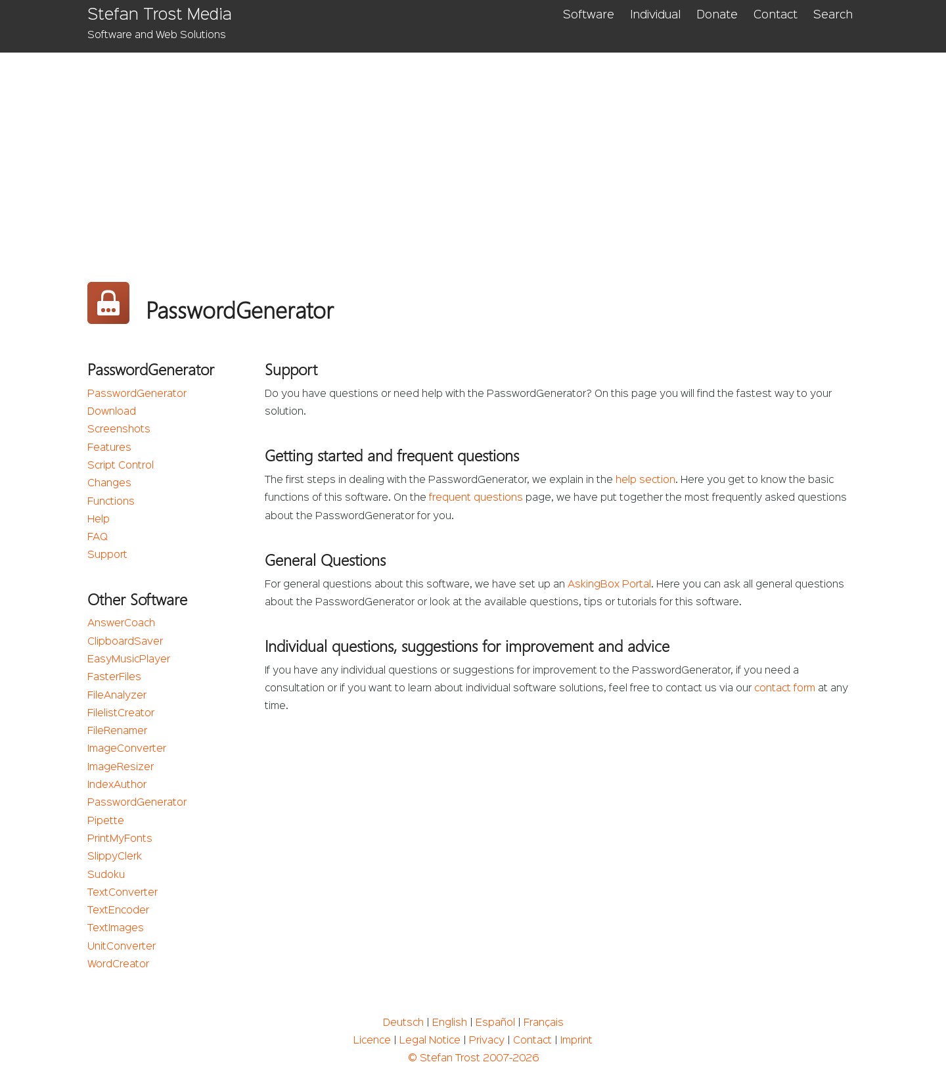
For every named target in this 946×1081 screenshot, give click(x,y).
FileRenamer (117, 731)
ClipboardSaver (125, 642)
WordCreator (118, 964)
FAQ (97, 537)
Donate (717, 15)
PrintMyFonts (119, 839)
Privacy (487, 1041)
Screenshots (118, 429)
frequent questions (476, 498)
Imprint (576, 1041)
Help (98, 519)
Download (111, 412)
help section (645, 480)
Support (107, 555)
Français (544, 1023)
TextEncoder (118, 910)
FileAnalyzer (116, 696)
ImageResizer (120, 767)
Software (588, 15)
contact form (784, 688)
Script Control (120, 466)
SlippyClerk (114, 857)
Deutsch (403, 1023)
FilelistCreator (120, 713)
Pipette (105, 821)
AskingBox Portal (609, 584)
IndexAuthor (116, 785)
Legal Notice (430, 1041)
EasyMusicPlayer (128, 659)
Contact (776, 15)
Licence (372, 1041)
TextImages (115, 928)
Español (495, 1023)
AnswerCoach (121, 623)
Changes (109, 483)
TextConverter (122, 893)
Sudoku (106, 875)
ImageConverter (126, 749)
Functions (111, 502)
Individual (655, 15)
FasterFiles (114, 677)
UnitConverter (121, 947)
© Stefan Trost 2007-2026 (473, 1058)
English (449, 1023)
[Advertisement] (473, 151)
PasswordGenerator (137, 394)
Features (109, 448)
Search (833, 15)
